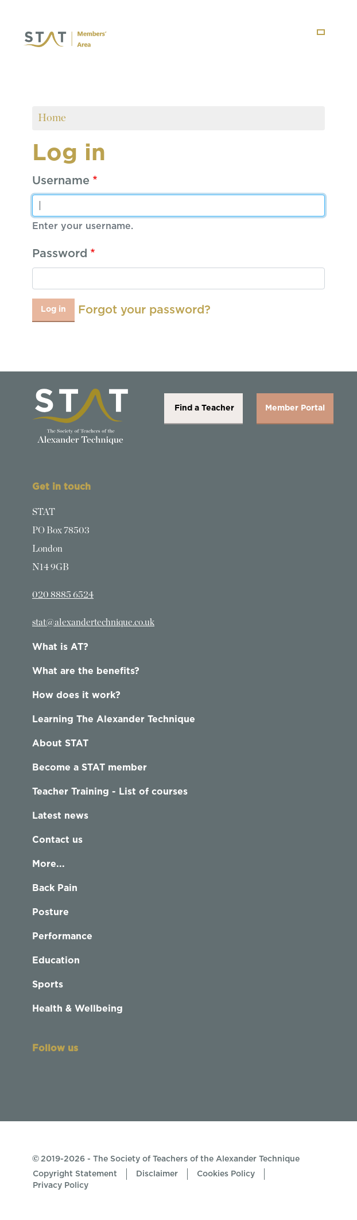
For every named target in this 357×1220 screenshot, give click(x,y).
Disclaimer (157, 1174)
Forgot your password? (144, 310)
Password (59, 254)
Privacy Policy (60, 1186)
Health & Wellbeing (77, 1008)
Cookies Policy (226, 1174)
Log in (53, 309)
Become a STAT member (89, 767)
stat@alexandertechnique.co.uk (93, 622)
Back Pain (54, 888)
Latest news (60, 815)
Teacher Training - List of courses (110, 791)
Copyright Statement (75, 1174)
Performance (62, 936)
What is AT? (60, 647)
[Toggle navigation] (321, 32)
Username (61, 181)
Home (52, 118)
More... (48, 864)
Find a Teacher (203, 408)
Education (56, 960)
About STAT (60, 743)
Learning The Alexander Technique (113, 719)
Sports (47, 984)
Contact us (57, 840)
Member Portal (295, 408)
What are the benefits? (85, 671)
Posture (50, 912)
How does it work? (76, 695)
